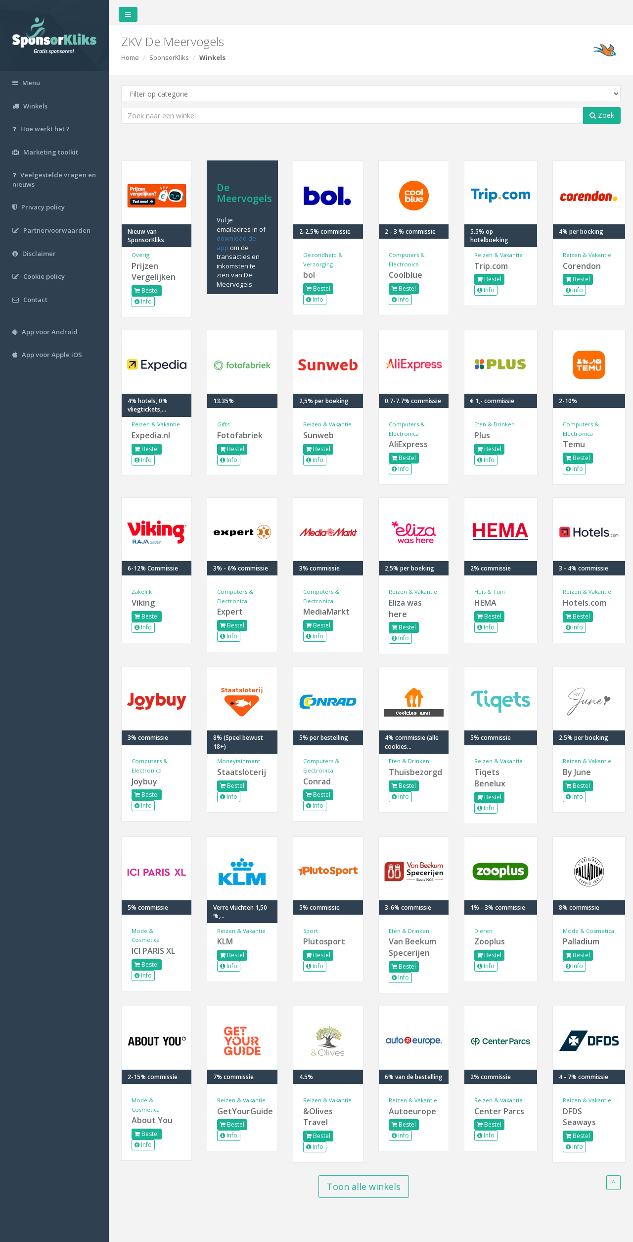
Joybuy (144, 781)
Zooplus (489, 941)
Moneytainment (238, 761)
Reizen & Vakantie (498, 255)
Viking (143, 602)
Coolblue (405, 274)
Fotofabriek (240, 435)
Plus (482, 435)
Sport (310, 930)
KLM (225, 941)
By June (577, 772)
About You (152, 1120)
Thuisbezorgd (414, 772)
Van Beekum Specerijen (412, 947)
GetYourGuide (242, 1111)
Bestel (147, 290)
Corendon (582, 265)
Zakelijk (142, 591)
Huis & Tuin (489, 591)
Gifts (223, 424)
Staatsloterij (241, 772)
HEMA (485, 602)
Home (130, 57)
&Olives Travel (318, 1117)
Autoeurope (412, 1111)
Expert (230, 611)
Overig (140, 255)
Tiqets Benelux (489, 778)
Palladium (581, 941)
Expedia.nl (151, 435)
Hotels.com (584, 602)
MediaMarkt (326, 611)
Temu (574, 444)
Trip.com (491, 265)
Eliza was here (405, 608)
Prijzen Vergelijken (154, 271)
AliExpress (408, 444)
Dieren (483, 930)
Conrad (317, 781)
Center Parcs (499, 1111)
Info (143, 301)
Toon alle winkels (364, 1186)
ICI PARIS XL (153, 950)
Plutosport (324, 941)
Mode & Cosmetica (588, 930)
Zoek (601, 115)
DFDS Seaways (579, 1117)
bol (309, 274)
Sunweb (318, 435)
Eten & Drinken (494, 424)
